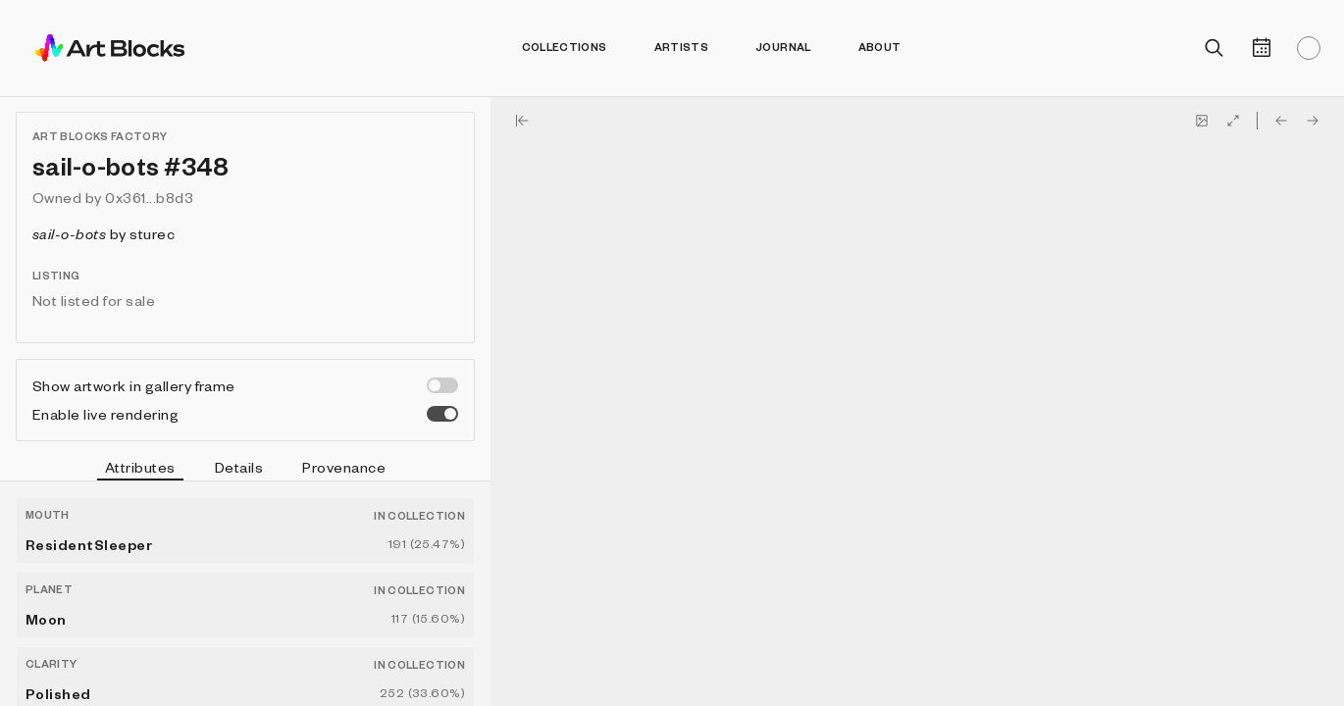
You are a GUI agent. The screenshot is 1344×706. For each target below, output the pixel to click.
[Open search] (1214, 48)
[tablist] (245, 469)
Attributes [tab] (140, 469)
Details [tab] (239, 467)
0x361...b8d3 (149, 197)
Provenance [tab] (344, 467)
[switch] (442, 385)
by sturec (103, 233)
